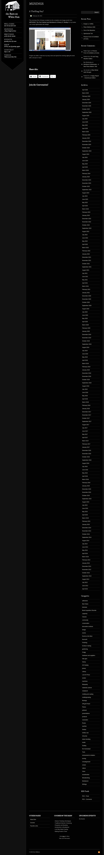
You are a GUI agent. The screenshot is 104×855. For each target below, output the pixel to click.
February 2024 (86, 173)
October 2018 (86, 379)
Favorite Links (34, 826)
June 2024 (85, 160)
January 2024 (86, 177)
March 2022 (85, 247)
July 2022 (84, 234)
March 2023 (85, 209)
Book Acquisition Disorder (89, 610)
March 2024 (85, 170)
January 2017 (86, 447)
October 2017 (86, 418)
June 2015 (85, 508)
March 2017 (85, 441)
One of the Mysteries (89, 30)
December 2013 (86, 566)
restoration (85, 720)
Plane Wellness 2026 (89, 27)
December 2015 (86, 489)
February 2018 (86, 405)
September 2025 (86, 112)
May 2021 (85, 280)
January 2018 (86, 408)
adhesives (85, 600)
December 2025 (86, 102)
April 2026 (85, 90)
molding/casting (86, 697)
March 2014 (85, 556)
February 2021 (86, 289)
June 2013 (85, 585)
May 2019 (85, 357)
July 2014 (84, 544)
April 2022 (85, 244)
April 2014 (85, 553)
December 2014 (86, 527)
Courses (32, 822)
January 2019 (86, 370)
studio (83, 742)
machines (84, 681)
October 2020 (86, 302)
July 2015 (84, 505)
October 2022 (86, 225)
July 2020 (84, 312)
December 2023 (86, 180)
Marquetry (85, 684)
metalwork (85, 691)
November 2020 (86, 299)
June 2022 (85, 238)
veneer (84, 765)
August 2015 (85, 502)
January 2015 (86, 524)
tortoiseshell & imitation (88, 755)
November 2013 (86, 569)
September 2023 (86, 189)
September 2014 (86, 537)
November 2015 (86, 492)
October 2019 (86, 341)
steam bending (86, 739)
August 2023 (85, 193)
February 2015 (86, 521)
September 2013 (86, 576)
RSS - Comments (87, 799)
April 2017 (85, 437)
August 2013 (85, 579)
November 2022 (86, 222)
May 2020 (85, 318)
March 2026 (85, 93)
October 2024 (86, 148)
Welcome (10, 25)
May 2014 (85, 550)
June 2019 (85, 354)
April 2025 (85, 128)
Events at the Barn (87, 636)
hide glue (84, 658)
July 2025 (84, 119)
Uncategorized (86, 761)
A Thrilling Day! (36, 11)
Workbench (85, 781)
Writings (9, 35)
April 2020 (85, 321)
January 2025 (86, 138)
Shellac (84, 729)
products (84, 716)
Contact (9, 51)
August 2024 (85, 154)
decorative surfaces (87, 626)
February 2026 (86, 96)
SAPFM (84, 726)
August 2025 (85, 115)
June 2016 (85, 469)
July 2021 (84, 273)
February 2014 (86, 560)
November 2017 (86, 415)
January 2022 (86, 254)
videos (84, 768)
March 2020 (85, 325)
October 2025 (86, 109)
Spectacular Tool (88, 33)
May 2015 (85, 511)
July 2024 (84, 157)
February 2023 (86, 212)
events (84, 633)
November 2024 (86, 144)
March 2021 (85, 286)
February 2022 (86, 251)
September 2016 (86, 460)
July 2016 (84, 466)
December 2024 (86, 141)
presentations (86, 713)
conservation (85, 623)
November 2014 (86, 531)
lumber (84, 678)
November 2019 (86, 337)
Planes (84, 707)
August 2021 (85, 270)
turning (84, 758)
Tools (83, 752)
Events (10, 40)
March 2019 (85, 363)
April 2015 (85, 515)
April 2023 (85, 205)
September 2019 (86, 344)
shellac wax (85, 732)
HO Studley (85, 665)
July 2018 (84, 389)
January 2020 (86, 331)
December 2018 (86, 373)
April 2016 (85, 476)
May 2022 (85, 241)
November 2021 (86, 260)
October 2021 (86, 263)
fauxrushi (84, 639)
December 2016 (86, 450)
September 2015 (86, 498)
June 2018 (85, 392)
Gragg (84, 652)
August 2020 (85, 309)
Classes (84, 617)
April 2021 (85, 283)
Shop (12, 45)
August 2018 (85, 386)
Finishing (84, 642)
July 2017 (84, 428)
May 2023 (85, 202)
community (85, 620)
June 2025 (85, 122)
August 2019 (85, 347)
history (84, 662)
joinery (84, 668)
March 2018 (85, 402)
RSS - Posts (85, 796)
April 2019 (85, 360)
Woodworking (86, 778)
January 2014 (86, 563)
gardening (85, 649)
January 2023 (86, 215)
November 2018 (86, 376)
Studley (84, 745)
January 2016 (86, 486)
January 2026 (86, 99)
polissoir (84, 710)
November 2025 (86, 106)
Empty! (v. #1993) (88, 24)
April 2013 (85, 589)
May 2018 (85, 395)
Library (84, 671)
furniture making (86, 646)
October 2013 (86, 573)
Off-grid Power (86, 704)
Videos (10, 56)
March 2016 (85, 479)
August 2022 (85, 231)
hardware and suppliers (88, 655)
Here (63, 836)
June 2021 (85, 276)
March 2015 (85, 518)
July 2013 (84, 582)
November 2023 (86, 183)
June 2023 (85, 199)
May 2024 (85, 164)
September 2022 (86, 228)
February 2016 (86, 482)
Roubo (84, 723)
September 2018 (86, 383)
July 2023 (84, 196)
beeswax (84, 607)
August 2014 (85, 540)
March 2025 (85, 131)
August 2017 (85, 424)
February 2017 (86, 444)
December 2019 (86, 334)
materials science (87, 687)
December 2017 (86, 412)
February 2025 (86, 135)
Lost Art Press (86, 675)
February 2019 (86, 366)
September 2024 (86, 151)
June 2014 (85, 547)
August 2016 (85, 463)
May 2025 (85, 125)
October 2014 (86, 534)
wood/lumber (85, 774)
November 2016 (86, 453)
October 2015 (86, 495)
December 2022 (86, 218)
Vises (83, 771)
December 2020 (86, 296)
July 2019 (84, 350)
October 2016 (86, 457)
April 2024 (85, 167)
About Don (33, 819)
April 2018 (85, 399)
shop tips (84, 736)
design (84, 629)
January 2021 (86, 292)
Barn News (85, 604)
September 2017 (86, 421)
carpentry (84, 613)
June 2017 (85, 431)
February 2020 (86, 328)
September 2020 (86, 305)
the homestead (86, 749)
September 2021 (86, 267)
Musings (10, 30)
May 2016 (85, 473)
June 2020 (85, 315)
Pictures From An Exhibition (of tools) (91, 38)
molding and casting (87, 694)
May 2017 (85, 434)
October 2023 (86, 186)
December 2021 (86, 257)
